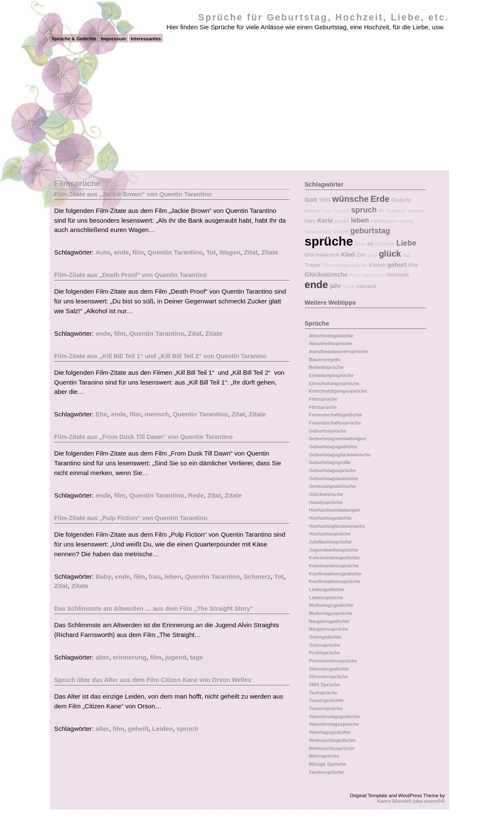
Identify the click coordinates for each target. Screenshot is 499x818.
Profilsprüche (324, 652)
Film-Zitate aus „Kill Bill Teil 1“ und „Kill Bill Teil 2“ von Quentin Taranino (160, 356)
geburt (397, 264)
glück (390, 253)
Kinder (342, 221)
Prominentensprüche (333, 660)
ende (121, 252)
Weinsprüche (324, 756)
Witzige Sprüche (328, 764)
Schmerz (257, 576)
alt (370, 244)
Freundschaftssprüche (335, 422)
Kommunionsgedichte (334, 557)
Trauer (313, 265)
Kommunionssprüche (334, 565)
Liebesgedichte (326, 589)
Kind (348, 254)
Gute (360, 243)
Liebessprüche (326, 597)
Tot (211, 252)
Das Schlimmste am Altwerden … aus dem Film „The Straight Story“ (153, 608)
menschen (373, 274)
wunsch (416, 210)
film (138, 252)
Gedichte (385, 243)
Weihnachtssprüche (332, 748)
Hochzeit (398, 275)
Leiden (162, 728)
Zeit (361, 255)
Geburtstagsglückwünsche (340, 454)
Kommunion (318, 231)
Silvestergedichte (329, 668)
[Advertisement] (249, 106)
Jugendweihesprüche (333, 549)
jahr (335, 286)
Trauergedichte (326, 700)
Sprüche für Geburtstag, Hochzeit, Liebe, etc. (323, 17)
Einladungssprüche (331, 375)
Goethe (340, 231)
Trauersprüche (325, 708)
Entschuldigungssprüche (338, 390)
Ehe (101, 414)
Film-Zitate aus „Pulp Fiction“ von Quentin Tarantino (130, 518)
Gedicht (401, 200)
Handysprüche (325, 502)
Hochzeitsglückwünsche (337, 526)
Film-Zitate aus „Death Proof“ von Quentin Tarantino (130, 275)
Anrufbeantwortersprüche (338, 351)
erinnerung (129, 657)
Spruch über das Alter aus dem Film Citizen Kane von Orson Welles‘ (153, 679)
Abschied (395, 210)
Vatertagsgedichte (330, 732)
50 (381, 210)
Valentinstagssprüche (334, 724)
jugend (175, 657)
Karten (377, 265)
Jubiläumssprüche (330, 541)
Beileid (312, 210)
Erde (380, 199)
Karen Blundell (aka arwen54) (411, 801)
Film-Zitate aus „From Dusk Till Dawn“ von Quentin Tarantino (143, 436)
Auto (102, 252)
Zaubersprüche (326, 772)
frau (154, 576)
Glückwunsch (322, 255)
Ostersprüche (324, 645)
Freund (341, 210)
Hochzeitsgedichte (330, 518)
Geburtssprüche (327, 430)
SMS (325, 200)
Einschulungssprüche (334, 383)
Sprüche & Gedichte (73, 38)
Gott (311, 199)
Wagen (230, 252)
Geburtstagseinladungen (337, 438)
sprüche (329, 241)
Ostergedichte (325, 637)
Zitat (251, 252)
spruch (187, 728)
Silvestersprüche (328, 676)
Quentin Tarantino (175, 252)
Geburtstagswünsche (333, 478)
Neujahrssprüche (328, 628)
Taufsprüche (323, 692)
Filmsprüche (323, 399)
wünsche (350, 199)
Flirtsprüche (323, 407)
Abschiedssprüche (330, 343)
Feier (326, 210)
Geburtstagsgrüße (330, 462)
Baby (103, 576)
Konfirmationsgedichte (335, 573)
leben (173, 576)
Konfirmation (385, 221)
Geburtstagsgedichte (333, 446)
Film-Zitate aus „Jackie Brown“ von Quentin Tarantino (132, 194)
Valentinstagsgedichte (334, 716)
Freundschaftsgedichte (335, 414)
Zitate (270, 252)
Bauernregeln (324, 359)
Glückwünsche (326, 274)
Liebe (406, 243)
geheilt (138, 728)
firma (355, 274)
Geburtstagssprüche (344, 265)
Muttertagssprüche (331, 613)
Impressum (113, 38)
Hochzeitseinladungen (334, 509)
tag (406, 255)
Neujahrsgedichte (329, 621)
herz (310, 221)
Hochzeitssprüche (330, 533)
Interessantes (146, 38)
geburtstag (370, 230)
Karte (325, 220)
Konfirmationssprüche (335, 581)
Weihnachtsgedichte (332, 740)
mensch (157, 414)
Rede (196, 495)
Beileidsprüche (326, 367)
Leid (372, 255)
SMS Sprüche (324, 684)
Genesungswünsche (332, 486)
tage (196, 657)
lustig (407, 221)
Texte (348, 286)
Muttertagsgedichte (331, 605)
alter (102, 657)
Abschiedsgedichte (331, 335)
